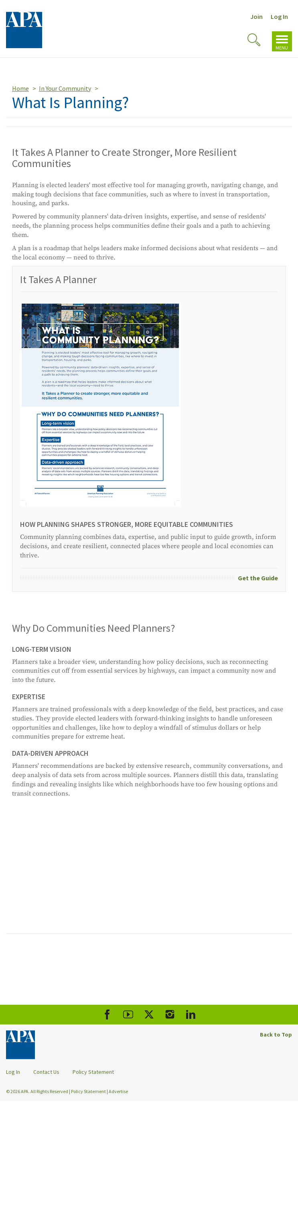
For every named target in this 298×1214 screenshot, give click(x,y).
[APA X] (149, 1014)
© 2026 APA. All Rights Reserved (37, 1091)
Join (256, 16)
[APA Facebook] (107, 1014)
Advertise (118, 1091)
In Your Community (65, 88)
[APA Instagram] (170, 1014)
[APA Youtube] (128, 1014)
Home (20, 88)
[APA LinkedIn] (191, 1014)
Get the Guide (258, 578)
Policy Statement (93, 1071)
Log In (279, 16)
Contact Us (46, 1071)
